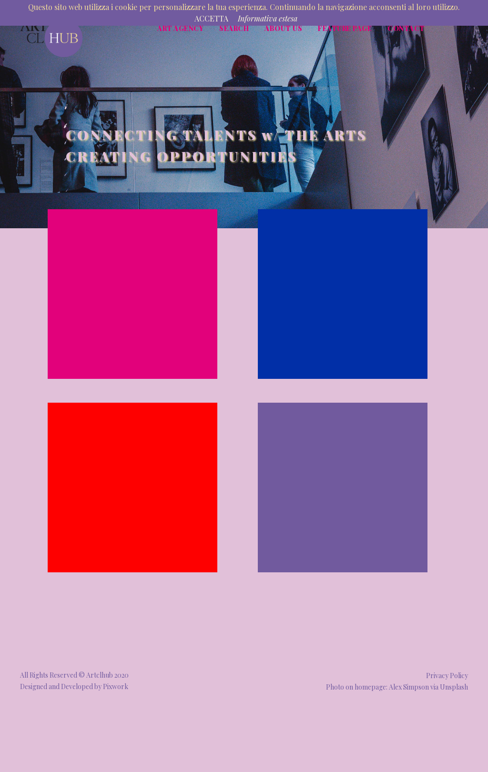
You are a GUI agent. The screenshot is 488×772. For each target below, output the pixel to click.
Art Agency (180, 28)
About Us (283, 28)
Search (234, 28)
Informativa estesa (267, 18)
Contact (406, 28)
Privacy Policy (447, 675)
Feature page (345, 28)
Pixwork (115, 686)
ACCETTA (211, 18)
